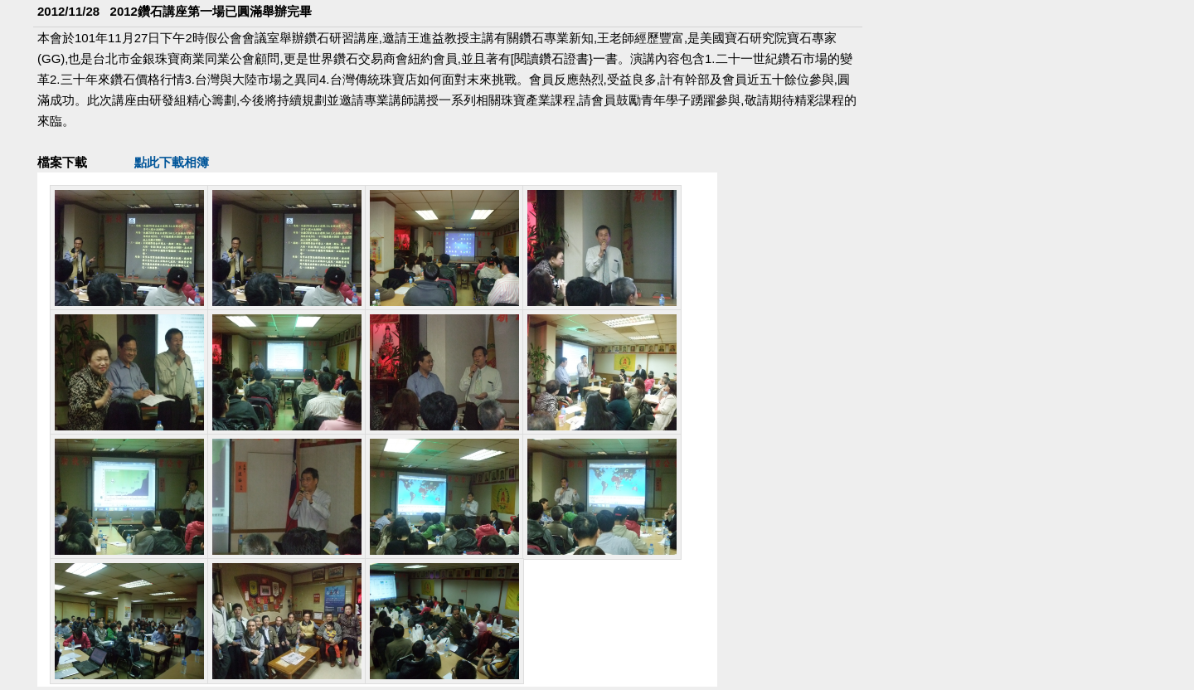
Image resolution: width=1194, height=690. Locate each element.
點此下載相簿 (171, 162)
